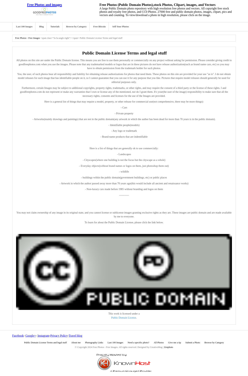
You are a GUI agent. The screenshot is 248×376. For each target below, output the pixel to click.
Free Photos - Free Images (27, 38)
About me (76, 342)
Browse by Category (76, 26)
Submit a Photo (192, 342)
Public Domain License (123, 317)
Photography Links (94, 342)
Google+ (31, 335)
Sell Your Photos (120, 26)
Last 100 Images (24, 26)
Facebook (18, 335)
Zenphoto (168, 347)
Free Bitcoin (99, 26)
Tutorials (55, 26)
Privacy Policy (59, 335)
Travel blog (75, 335)
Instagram (43, 335)
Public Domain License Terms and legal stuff (45, 342)
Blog (41, 26)
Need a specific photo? (138, 342)
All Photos (159, 342)
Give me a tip (174, 342)
